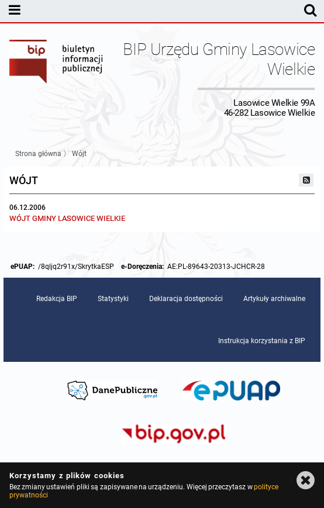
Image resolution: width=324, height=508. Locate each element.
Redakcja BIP (56, 299)
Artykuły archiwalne (274, 299)
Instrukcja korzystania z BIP (261, 341)
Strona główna (38, 154)
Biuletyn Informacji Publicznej (56, 79)
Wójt (79, 154)
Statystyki (113, 299)
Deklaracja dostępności (186, 299)
